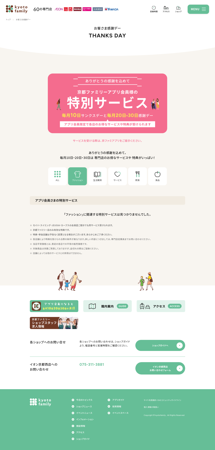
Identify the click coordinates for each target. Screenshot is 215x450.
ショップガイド (83, 439)
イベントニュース (84, 413)
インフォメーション (85, 419)
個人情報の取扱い (151, 407)
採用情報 (116, 406)
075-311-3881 (91, 364)
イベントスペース (120, 413)
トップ (8, 19)
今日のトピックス (84, 400)
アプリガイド (118, 400)
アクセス (80, 432)
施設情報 (80, 426)
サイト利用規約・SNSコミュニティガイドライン (162, 400)
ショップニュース (84, 406)
